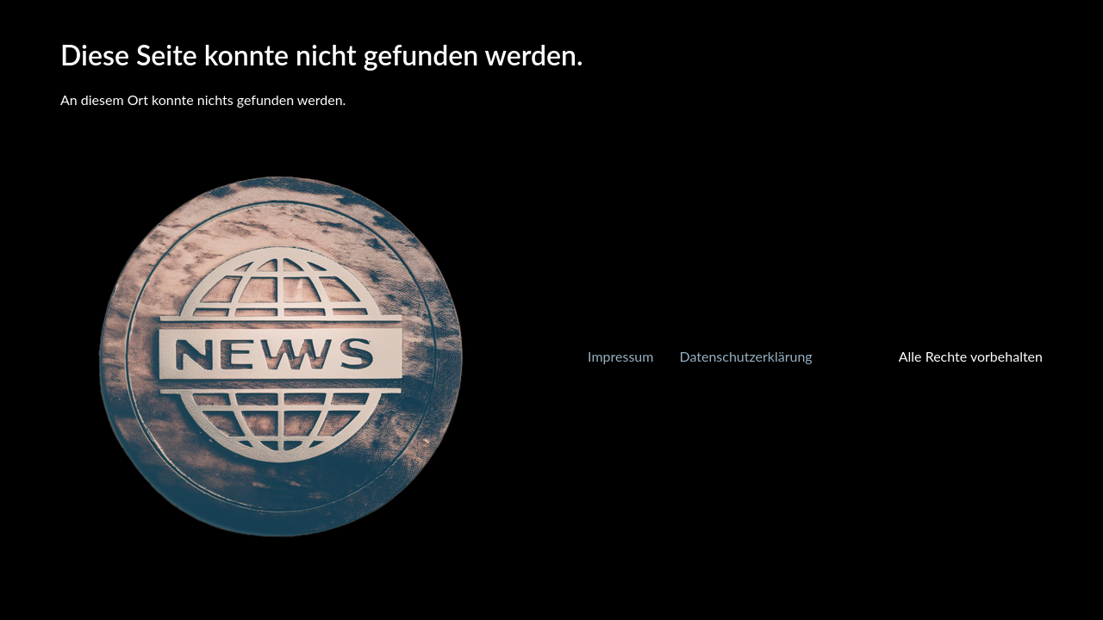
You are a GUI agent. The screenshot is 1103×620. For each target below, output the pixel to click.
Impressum (620, 356)
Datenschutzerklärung (745, 356)
